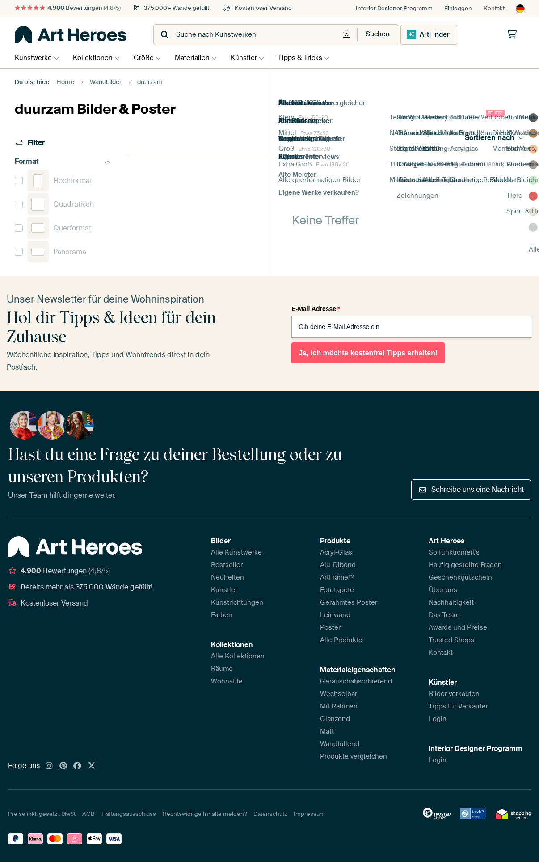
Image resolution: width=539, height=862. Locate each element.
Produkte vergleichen (353, 756)
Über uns (443, 589)
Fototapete (337, 589)
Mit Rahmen (339, 706)
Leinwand (335, 614)
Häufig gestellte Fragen (465, 564)
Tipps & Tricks (311, 57)
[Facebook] (77, 766)
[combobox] (247, 35)
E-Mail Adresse (315, 308)
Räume (222, 668)
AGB (88, 814)
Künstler (253, 57)
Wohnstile (227, 681)
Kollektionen (95, 57)
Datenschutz (270, 814)
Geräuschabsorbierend (356, 681)
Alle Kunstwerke (236, 552)
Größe (148, 57)
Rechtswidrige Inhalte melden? (205, 814)
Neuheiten (227, 577)
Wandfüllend (339, 743)
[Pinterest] (63, 766)
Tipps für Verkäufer (458, 706)
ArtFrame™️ (337, 577)
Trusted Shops (451, 640)
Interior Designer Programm (394, 8)
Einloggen (458, 8)
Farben (221, 614)
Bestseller (227, 564)
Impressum (309, 814)
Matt (327, 731)
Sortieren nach (494, 137)
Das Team (444, 614)
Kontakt (494, 8)
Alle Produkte (341, 640)
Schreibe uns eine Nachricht (471, 489)
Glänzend (335, 718)
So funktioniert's (454, 552)
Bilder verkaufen (454, 693)
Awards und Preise (458, 627)
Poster (330, 627)
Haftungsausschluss (128, 814)
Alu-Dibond (338, 564)
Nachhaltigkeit (451, 602)
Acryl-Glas (336, 552)
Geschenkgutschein (460, 577)
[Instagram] (49, 766)
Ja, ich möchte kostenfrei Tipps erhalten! (368, 353)
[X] (92, 766)
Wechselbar (338, 693)
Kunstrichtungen (237, 602)
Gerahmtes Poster (348, 602)
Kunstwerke (33, 57)
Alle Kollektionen (238, 656)
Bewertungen (68, 8)
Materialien (198, 57)
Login (437, 718)
